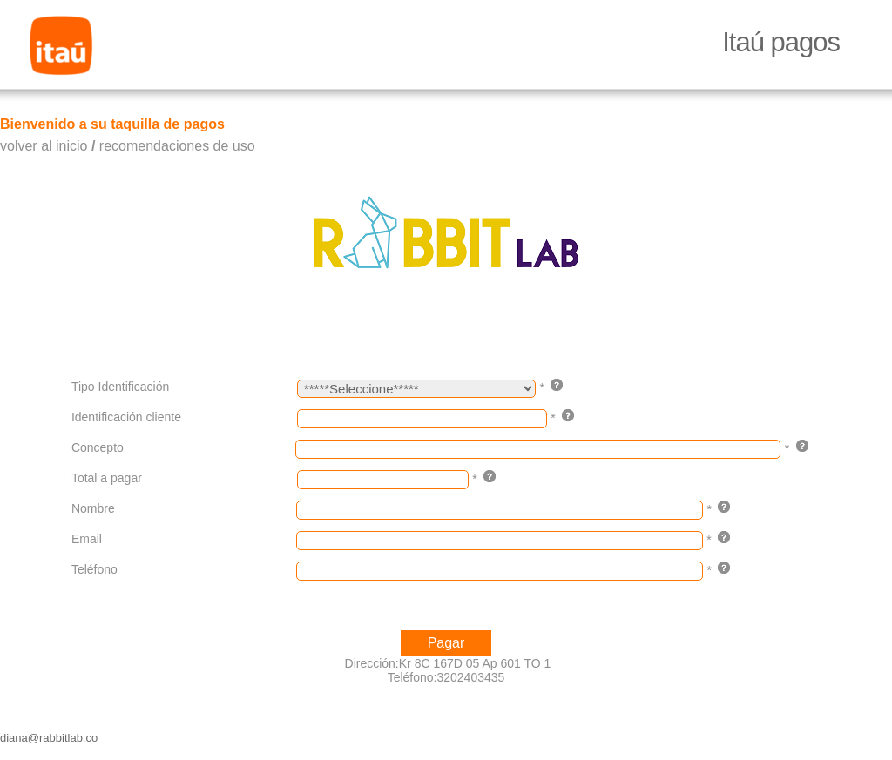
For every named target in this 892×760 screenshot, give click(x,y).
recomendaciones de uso (177, 145)
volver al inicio (43, 145)
